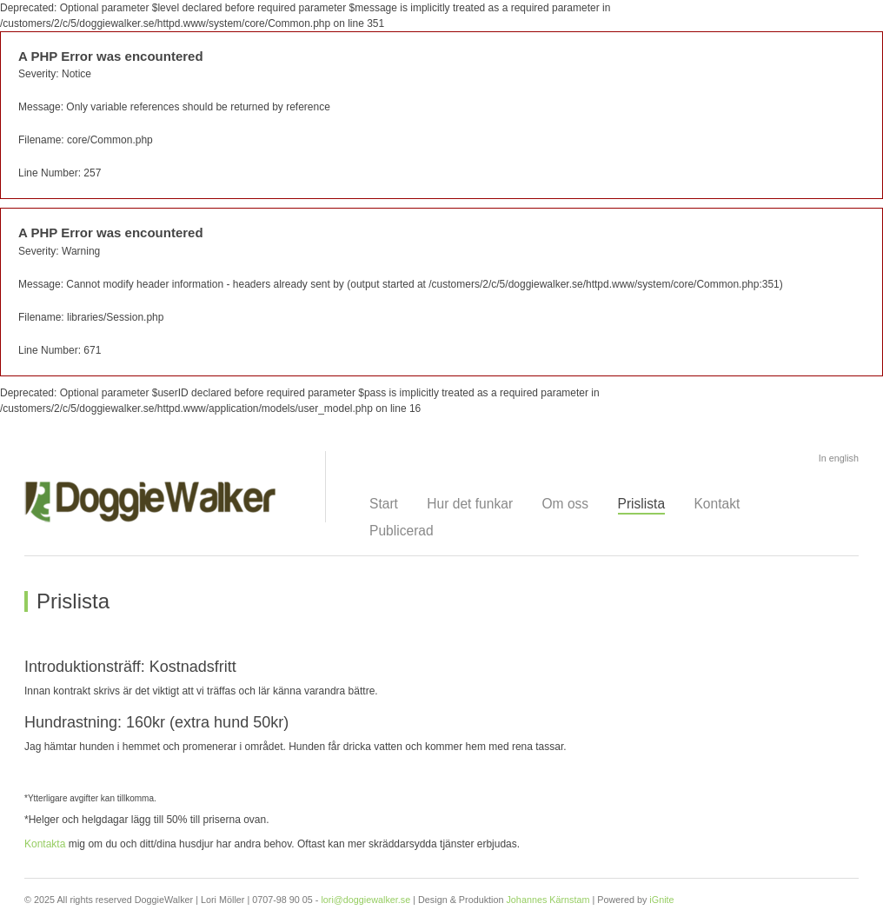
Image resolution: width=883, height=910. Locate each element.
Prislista (642, 503)
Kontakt (717, 503)
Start (383, 503)
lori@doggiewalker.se (365, 899)
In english (839, 458)
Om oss (564, 503)
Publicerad (401, 530)
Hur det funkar (470, 503)
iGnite (661, 899)
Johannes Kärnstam (547, 899)
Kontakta (44, 844)
